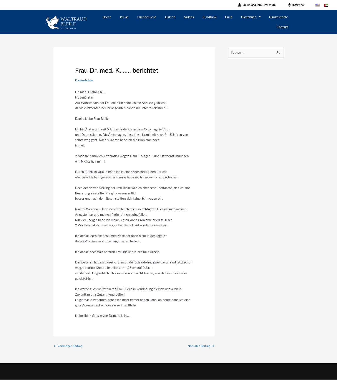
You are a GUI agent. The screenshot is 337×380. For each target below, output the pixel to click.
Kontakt (282, 27)
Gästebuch (250, 17)
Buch (228, 17)
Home (107, 17)
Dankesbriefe (278, 17)
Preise (124, 17)
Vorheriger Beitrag (69, 346)
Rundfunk (209, 17)
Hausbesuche (146, 17)
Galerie (170, 17)
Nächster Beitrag (200, 346)
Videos (189, 17)
